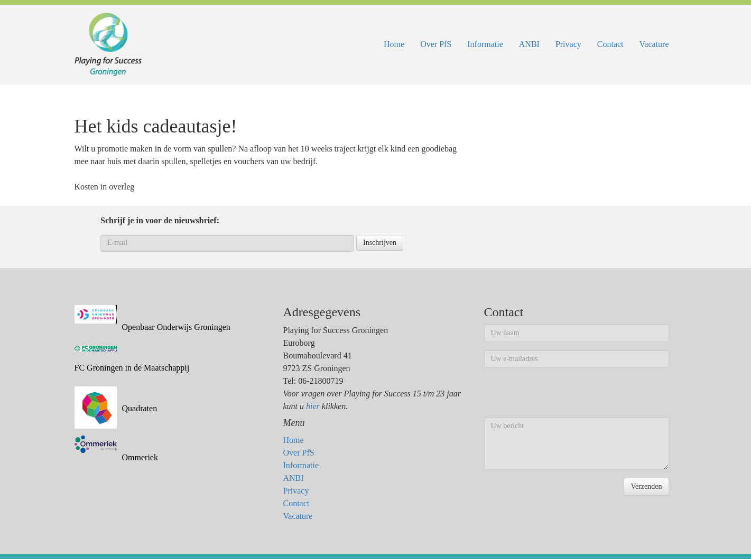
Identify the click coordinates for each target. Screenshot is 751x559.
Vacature (654, 44)
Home (394, 44)
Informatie (485, 44)
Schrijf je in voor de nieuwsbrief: (159, 220)
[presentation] (564, 396)
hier (313, 406)
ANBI (529, 44)
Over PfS (435, 44)
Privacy (568, 44)
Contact (610, 44)
